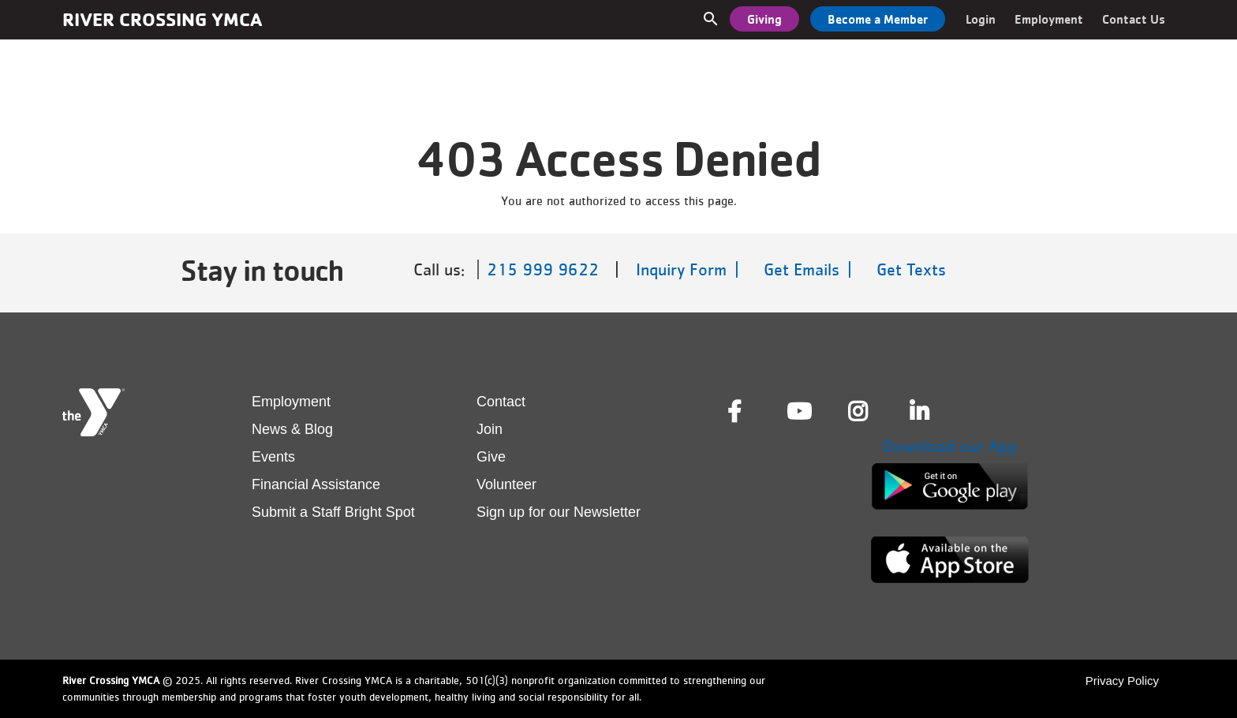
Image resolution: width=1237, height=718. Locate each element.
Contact (500, 401)
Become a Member (878, 19)
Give (491, 457)
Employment (1049, 19)
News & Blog (292, 429)
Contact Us (1133, 19)
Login (981, 19)
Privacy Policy (1122, 680)
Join (489, 429)
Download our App (950, 446)
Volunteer (506, 484)
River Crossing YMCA (162, 19)
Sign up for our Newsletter (558, 512)
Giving (764, 19)
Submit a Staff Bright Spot (333, 512)
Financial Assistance (316, 484)
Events (273, 457)
